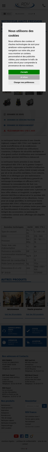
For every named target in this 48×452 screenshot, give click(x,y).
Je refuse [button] (24, 77)
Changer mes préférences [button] (24, 82)
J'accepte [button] (24, 72)
